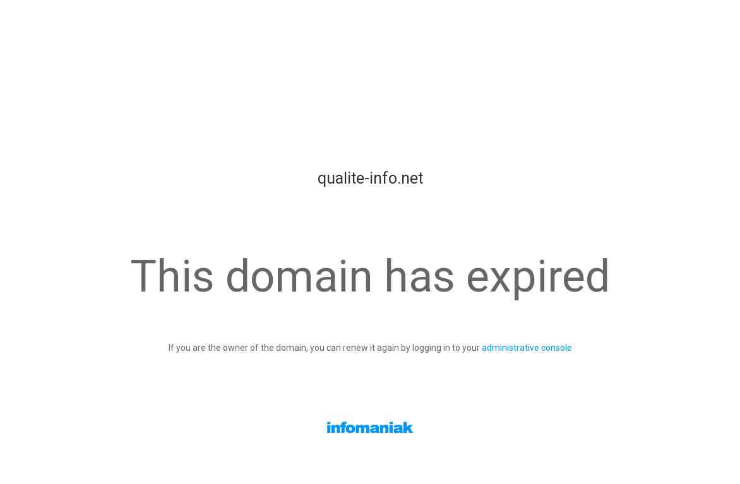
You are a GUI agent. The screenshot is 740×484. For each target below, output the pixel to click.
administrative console (527, 348)
